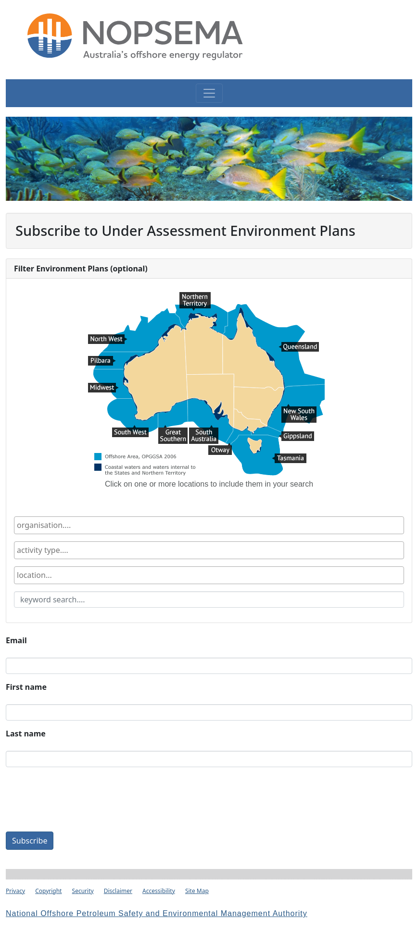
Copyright (48, 891)
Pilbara (102, 361)
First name (26, 687)
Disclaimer (118, 891)
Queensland (299, 348)
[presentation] (79, 801)
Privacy (15, 891)
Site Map (197, 891)
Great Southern (173, 431)
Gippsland (296, 437)
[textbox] (72, 525)
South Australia (203, 431)
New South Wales (299, 410)
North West (107, 340)
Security (83, 891)
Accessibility (158, 891)
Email (16, 640)
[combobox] (209, 525)
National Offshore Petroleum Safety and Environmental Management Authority (156, 913)
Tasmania (289, 459)
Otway (220, 448)
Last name (26, 733)
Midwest (103, 388)
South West (130, 431)
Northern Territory (195, 298)
